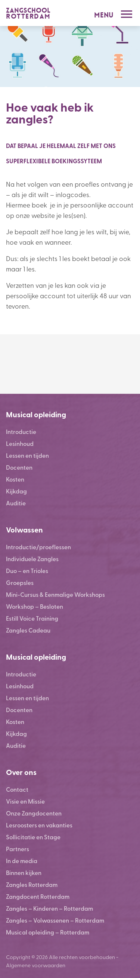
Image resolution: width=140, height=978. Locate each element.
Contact (17, 789)
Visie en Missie (25, 801)
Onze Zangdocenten (34, 813)
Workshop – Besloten (34, 606)
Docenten (19, 467)
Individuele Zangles (32, 558)
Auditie (16, 503)
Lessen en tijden (27, 455)
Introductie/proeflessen (38, 547)
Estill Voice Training (32, 618)
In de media (21, 860)
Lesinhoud (20, 443)
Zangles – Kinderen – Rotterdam (49, 908)
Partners (17, 849)
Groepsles (20, 582)
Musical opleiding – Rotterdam (47, 932)
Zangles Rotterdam (31, 884)
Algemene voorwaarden (35, 965)
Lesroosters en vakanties (39, 825)
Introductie (21, 431)
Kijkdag (16, 491)
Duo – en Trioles (27, 570)
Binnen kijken (23, 872)
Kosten (15, 479)
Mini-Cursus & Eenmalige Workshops (55, 594)
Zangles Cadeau (28, 630)
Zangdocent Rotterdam (37, 896)
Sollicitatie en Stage (33, 837)
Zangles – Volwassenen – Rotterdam (55, 920)
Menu (103, 15)
